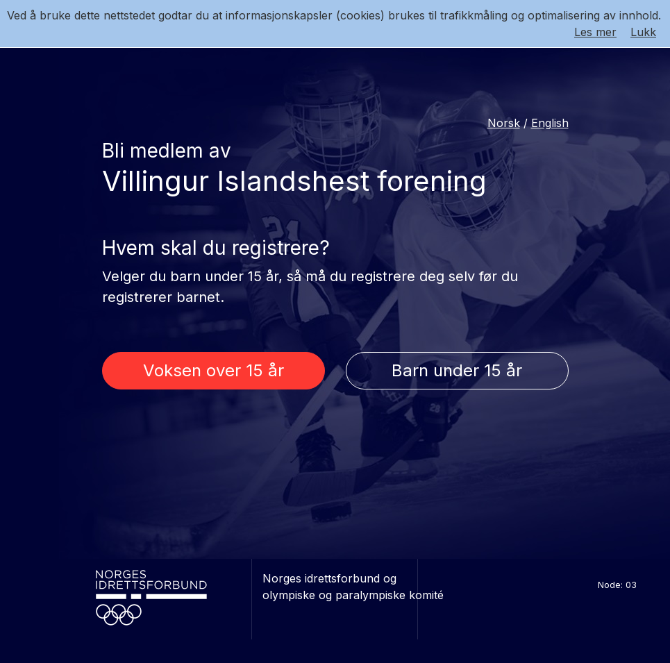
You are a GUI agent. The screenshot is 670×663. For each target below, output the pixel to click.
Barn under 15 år (457, 370)
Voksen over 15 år (213, 370)
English (550, 123)
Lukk (643, 32)
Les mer (595, 32)
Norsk (503, 123)
